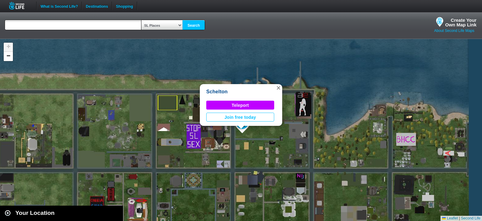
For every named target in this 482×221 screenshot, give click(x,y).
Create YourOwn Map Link (460, 22)
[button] (278, 87)
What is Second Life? (59, 5)
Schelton (216, 91)
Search (194, 25)
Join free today (240, 117)
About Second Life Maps (454, 31)
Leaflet (450, 218)
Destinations (97, 5)
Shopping (124, 5)
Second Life (20, 6)
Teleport (240, 105)
